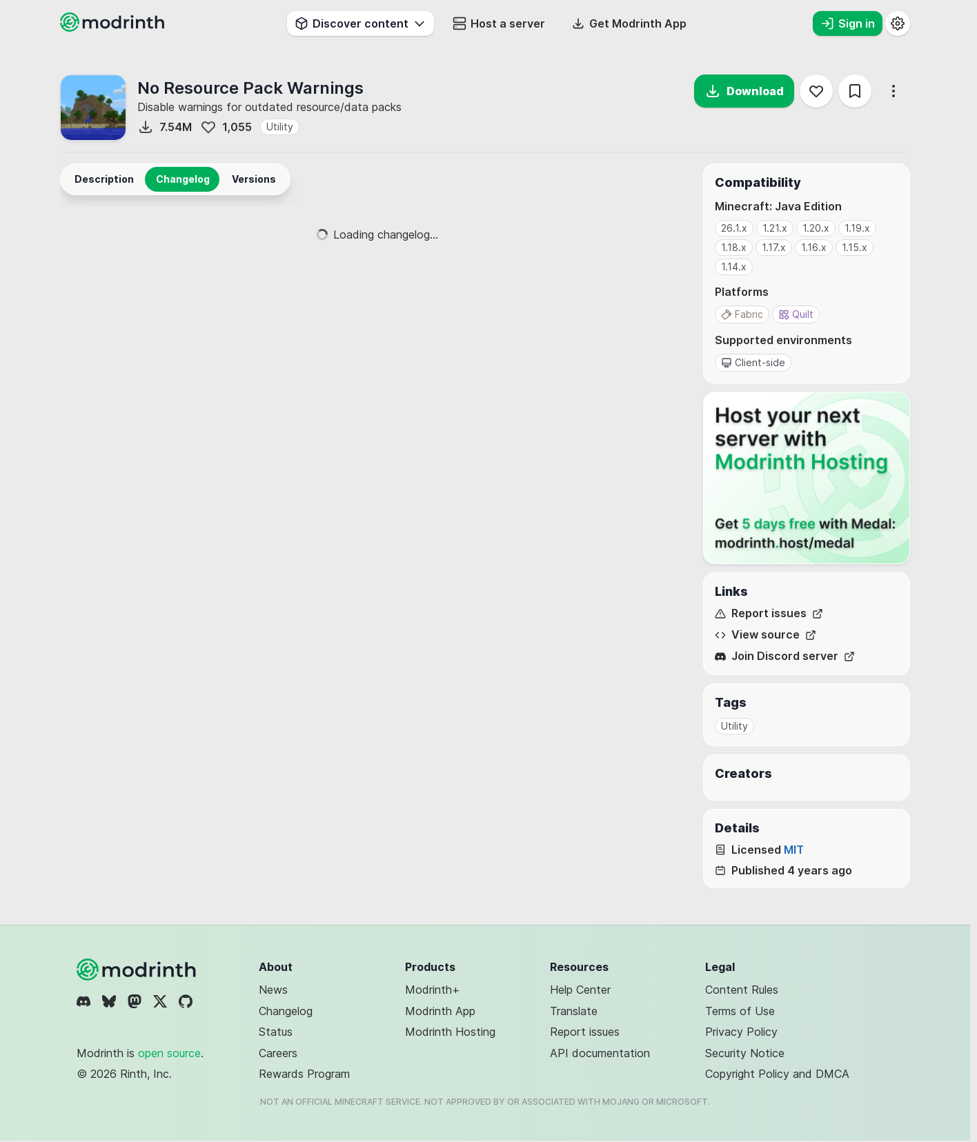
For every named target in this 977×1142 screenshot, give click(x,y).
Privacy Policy (741, 1031)
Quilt (795, 314)
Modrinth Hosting (450, 1031)
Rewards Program (304, 1074)
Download (744, 91)
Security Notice (744, 1053)
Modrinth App (440, 1011)
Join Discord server (785, 656)
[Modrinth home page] (114, 27)
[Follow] (816, 91)
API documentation (600, 1053)
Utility (279, 126)
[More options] (893, 91)
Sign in (847, 23)
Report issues (769, 613)
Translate (574, 1011)
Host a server (499, 23)
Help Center (580, 989)
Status (276, 1031)
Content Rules (741, 989)
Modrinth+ (432, 989)
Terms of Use (740, 1011)
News (273, 989)
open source (169, 1053)
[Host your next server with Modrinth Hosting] (806, 478)
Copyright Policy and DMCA (777, 1074)
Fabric (742, 314)
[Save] (854, 91)
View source (765, 634)
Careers (278, 1053)
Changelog (286, 1011)
